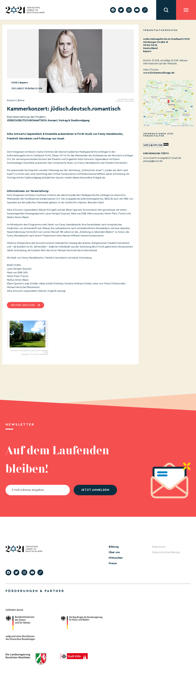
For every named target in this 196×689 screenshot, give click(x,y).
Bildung (114, 546)
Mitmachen (116, 557)
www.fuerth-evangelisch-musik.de (162, 158)
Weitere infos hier (23, 305)
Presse (113, 563)
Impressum (159, 546)
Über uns (114, 552)
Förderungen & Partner (35, 591)
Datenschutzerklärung (165, 552)
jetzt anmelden (95, 490)
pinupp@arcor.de (152, 161)
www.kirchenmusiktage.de (158, 73)
